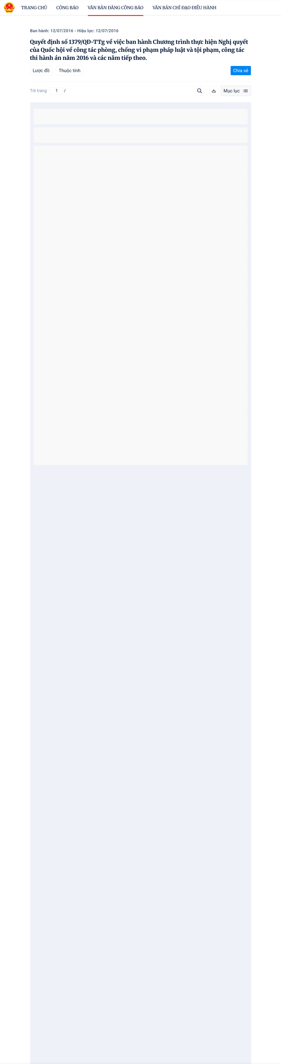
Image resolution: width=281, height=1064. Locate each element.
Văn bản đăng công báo (115, 7)
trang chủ (34, 7)
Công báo (68, 7)
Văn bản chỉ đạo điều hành (185, 7)
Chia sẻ (240, 70)
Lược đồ (41, 70)
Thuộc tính (69, 70)
